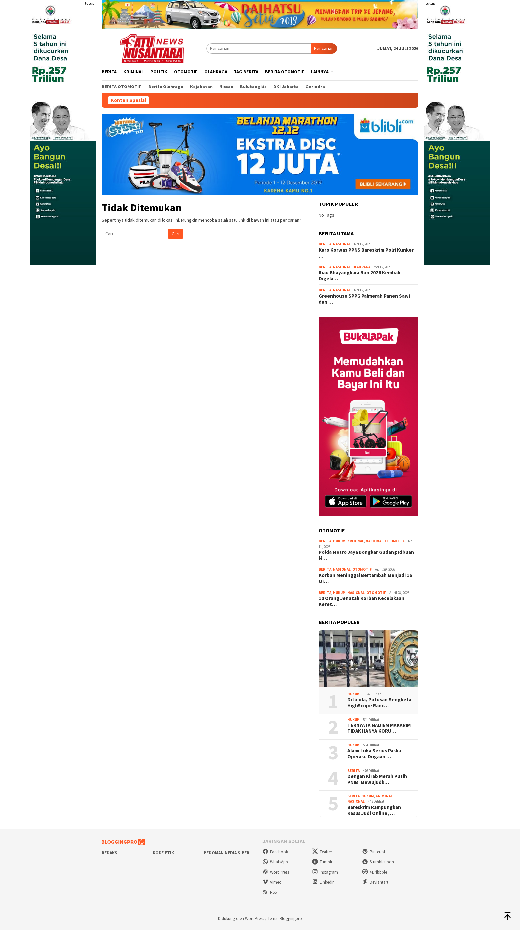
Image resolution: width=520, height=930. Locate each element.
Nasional (342, 244)
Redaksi (110, 853)
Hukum (339, 541)
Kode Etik (163, 853)
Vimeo (272, 882)
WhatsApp (275, 862)
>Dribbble (374, 872)
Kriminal (355, 541)
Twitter (322, 852)
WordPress (275, 872)
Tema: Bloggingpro (285, 918)
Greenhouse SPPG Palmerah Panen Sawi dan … (364, 299)
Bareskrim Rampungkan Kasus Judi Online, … (374, 810)
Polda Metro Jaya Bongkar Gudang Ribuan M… (366, 555)
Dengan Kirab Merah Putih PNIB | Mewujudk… (377, 779)
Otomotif (395, 541)
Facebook (275, 852)
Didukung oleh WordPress (241, 918)
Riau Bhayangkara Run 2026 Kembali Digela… (359, 276)
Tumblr (322, 862)
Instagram (325, 872)
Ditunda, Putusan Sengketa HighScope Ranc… (379, 703)
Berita (325, 244)
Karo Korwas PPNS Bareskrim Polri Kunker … (366, 253)
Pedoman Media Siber (226, 853)
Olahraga (361, 267)
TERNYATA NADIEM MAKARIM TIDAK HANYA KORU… (379, 728)
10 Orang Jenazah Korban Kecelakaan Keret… (361, 601)
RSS (269, 892)
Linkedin (323, 882)
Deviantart (375, 882)
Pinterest (373, 852)
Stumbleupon (378, 862)
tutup (89, 3)
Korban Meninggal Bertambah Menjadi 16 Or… (365, 578)
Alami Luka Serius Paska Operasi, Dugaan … (374, 754)
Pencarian (324, 48)
